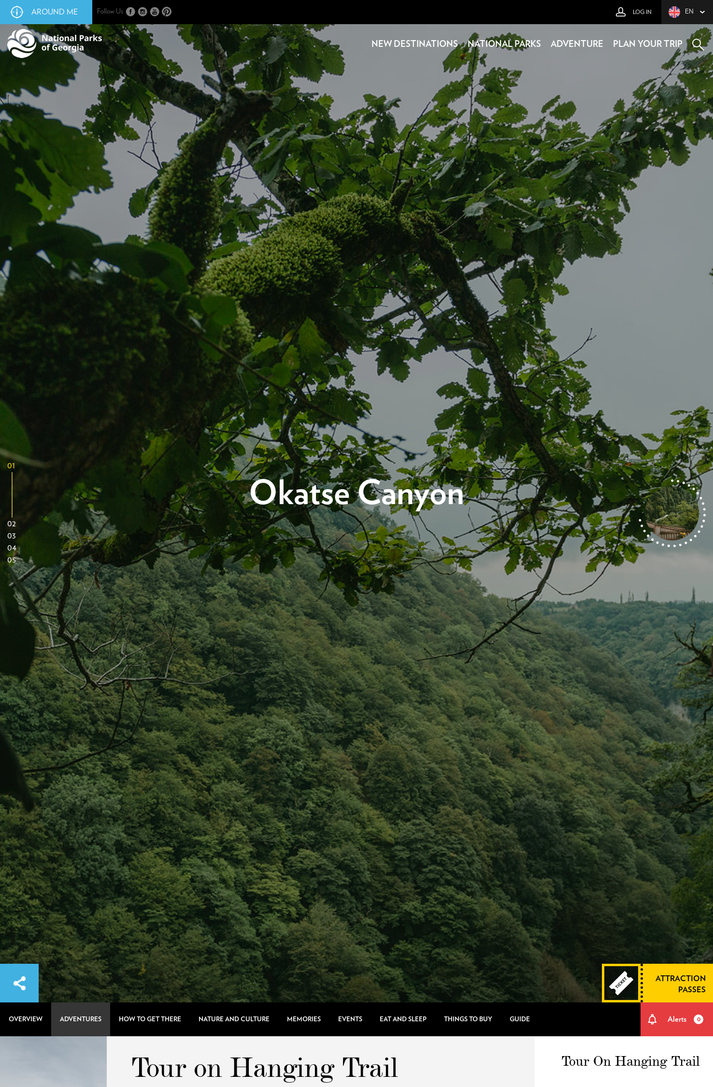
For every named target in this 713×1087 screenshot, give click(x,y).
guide (520, 1019)
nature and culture (234, 1019)
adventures (80, 1019)
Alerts (686, 1019)
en (681, 12)
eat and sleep (403, 1019)
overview (26, 1019)
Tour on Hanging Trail (264, 1067)
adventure (577, 44)
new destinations (414, 44)
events (350, 1019)
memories (304, 1019)
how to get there (150, 1019)
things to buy (468, 1019)
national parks (504, 44)
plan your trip (648, 44)
